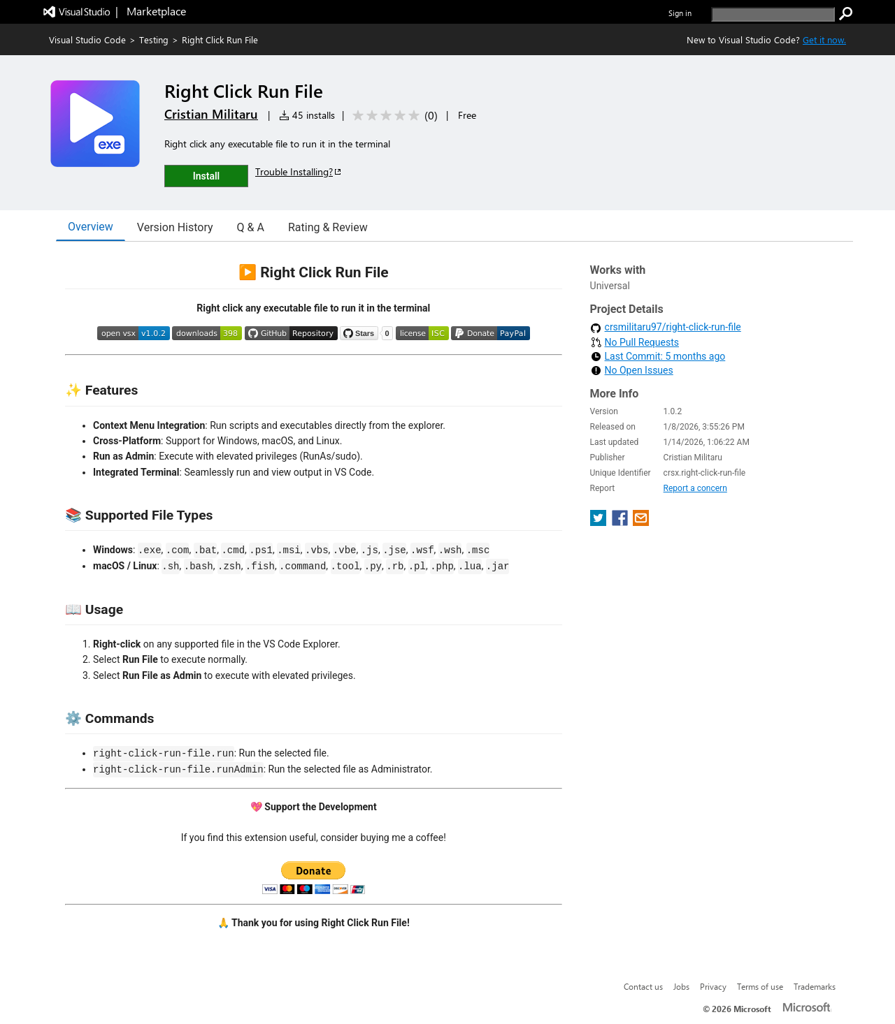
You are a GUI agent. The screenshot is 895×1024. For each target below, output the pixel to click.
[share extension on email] (640, 522)
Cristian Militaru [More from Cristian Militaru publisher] (211, 113)
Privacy (713, 986)
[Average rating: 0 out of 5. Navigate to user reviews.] (392, 116)
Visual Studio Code (87, 39)
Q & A (250, 227)
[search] (773, 14)
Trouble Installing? (299, 171)
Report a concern (695, 488)
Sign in (680, 13)
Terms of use (760, 986)
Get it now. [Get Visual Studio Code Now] (824, 39)
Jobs (681, 986)
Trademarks (815, 986)
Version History (175, 227)
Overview (90, 226)
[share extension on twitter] (599, 522)
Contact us (643, 986)
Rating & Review (328, 227)
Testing (154, 39)
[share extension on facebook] (621, 522)
